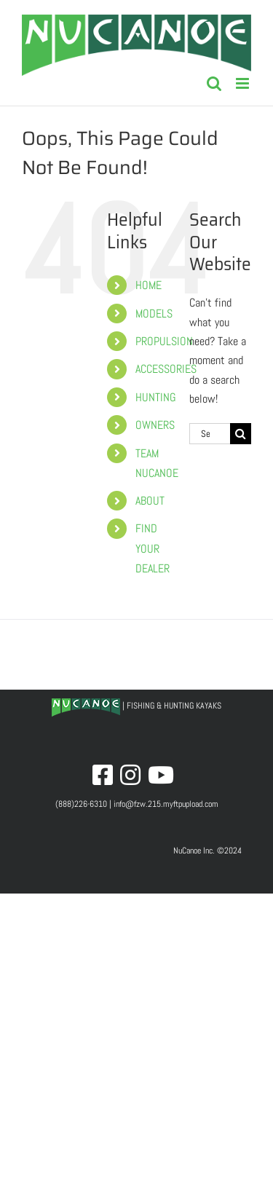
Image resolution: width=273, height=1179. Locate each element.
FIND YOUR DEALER (152, 548)
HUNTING (155, 397)
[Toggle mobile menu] (243, 83)
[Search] (240, 433)
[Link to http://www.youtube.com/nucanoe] (161, 774)
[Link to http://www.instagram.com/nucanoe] (130, 774)
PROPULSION (164, 341)
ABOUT (150, 500)
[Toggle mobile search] (214, 83)
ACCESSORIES (166, 368)
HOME (148, 285)
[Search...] (209, 433)
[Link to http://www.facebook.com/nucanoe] (102, 774)
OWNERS (155, 425)
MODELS (154, 313)
